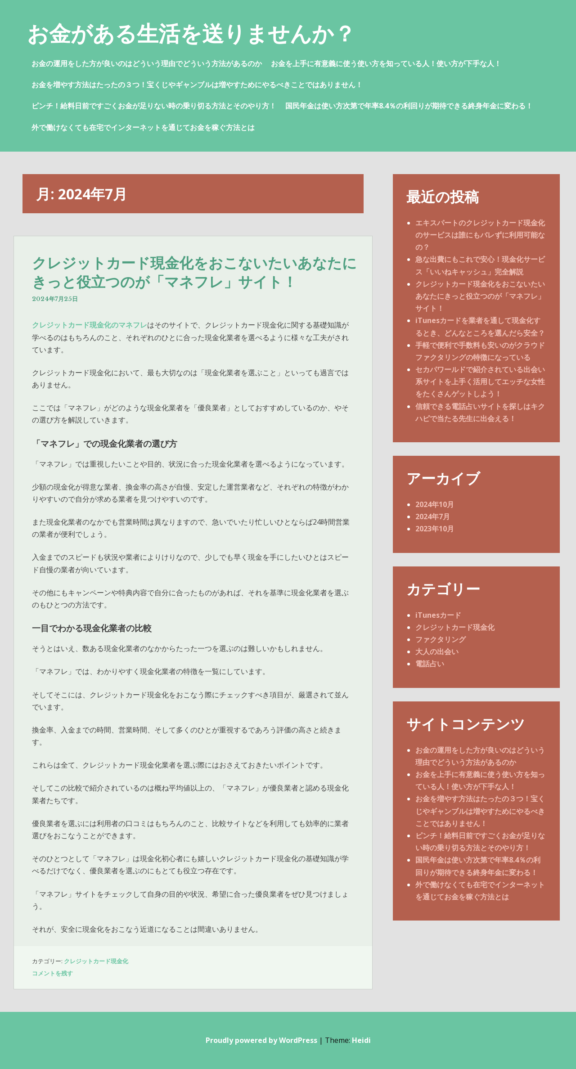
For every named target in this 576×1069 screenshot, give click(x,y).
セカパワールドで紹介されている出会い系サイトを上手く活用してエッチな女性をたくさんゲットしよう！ (480, 381)
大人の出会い (437, 651)
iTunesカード (438, 615)
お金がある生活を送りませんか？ (191, 33)
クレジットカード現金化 (96, 961)
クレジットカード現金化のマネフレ (89, 325)
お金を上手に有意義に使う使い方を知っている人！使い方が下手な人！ (386, 63)
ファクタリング (440, 639)
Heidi (361, 1040)
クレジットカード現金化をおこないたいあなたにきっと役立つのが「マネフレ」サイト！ (194, 272)
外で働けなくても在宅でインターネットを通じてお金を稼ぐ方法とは (143, 127)
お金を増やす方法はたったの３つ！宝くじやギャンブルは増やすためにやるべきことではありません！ (197, 85)
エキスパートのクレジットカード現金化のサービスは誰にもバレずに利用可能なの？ (480, 235)
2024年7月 (432, 516)
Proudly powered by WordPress (261, 1040)
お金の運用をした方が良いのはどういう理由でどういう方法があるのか (147, 63)
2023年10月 (434, 529)
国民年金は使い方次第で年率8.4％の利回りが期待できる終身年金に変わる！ (409, 106)
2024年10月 (434, 504)
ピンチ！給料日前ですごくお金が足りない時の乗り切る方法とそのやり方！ (154, 106)
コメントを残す (52, 973)
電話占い (429, 664)
